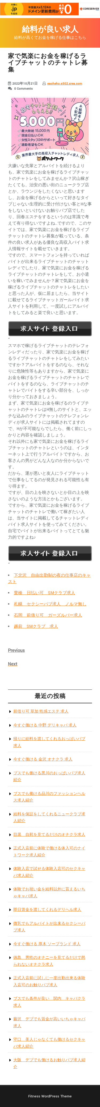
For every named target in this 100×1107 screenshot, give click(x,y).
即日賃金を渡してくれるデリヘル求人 (47, 909)
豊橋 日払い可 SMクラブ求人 (44, 593)
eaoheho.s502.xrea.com (64, 83)
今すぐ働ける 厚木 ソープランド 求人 (47, 944)
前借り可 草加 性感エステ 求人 (41, 711)
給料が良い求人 (50, 29)
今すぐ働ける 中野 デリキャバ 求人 (45, 725)
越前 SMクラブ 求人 (36, 626)
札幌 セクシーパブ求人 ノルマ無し (50, 604)
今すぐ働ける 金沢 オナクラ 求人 (43, 759)
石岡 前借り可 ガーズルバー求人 (48, 615)
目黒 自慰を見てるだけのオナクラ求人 (49, 834)
